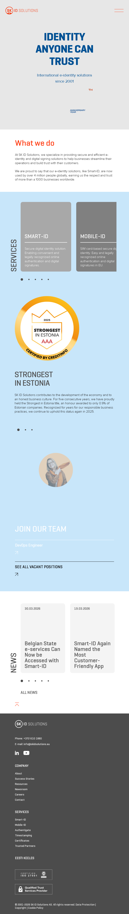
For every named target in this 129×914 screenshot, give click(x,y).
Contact (20, 800)
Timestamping (23, 835)
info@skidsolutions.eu (37, 744)
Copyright (20, 908)
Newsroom (21, 789)
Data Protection (85, 905)
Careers (19, 794)
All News (29, 693)
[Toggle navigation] (119, 10)
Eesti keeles (24, 858)
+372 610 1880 (32, 738)
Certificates (22, 841)
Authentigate (23, 830)
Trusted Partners (25, 846)
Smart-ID (20, 819)
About (18, 773)
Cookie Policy (35, 908)
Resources (21, 784)
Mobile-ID (20, 825)
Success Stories (24, 779)
